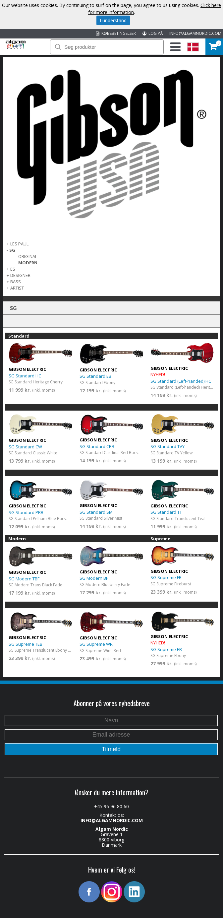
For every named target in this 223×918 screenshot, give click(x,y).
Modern (27, 263)
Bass (15, 282)
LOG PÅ (152, 33)
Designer (20, 275)
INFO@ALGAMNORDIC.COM (195, 33)
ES (12, 269)
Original (27, 256)
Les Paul (19, 244)
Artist (17, 288)
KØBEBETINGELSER (116, 33)
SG (12, 250)
